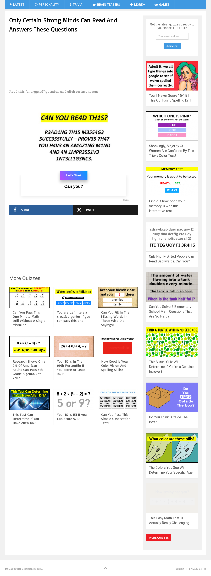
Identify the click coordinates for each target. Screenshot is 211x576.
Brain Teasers (106, 4)
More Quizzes (159, 537)
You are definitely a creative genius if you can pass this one (73, 316)
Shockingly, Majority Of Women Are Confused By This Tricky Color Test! (171, 151)
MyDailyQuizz (13, 568)
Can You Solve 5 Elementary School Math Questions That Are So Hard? (170, 311)
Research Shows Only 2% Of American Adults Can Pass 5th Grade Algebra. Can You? (29, 369)
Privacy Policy (197, 568)
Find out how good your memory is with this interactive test (167, 206)
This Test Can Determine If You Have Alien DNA (26, 418)
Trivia (76, 4)
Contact (179, 568)
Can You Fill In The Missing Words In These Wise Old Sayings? (115, 318)
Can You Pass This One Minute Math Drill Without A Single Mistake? (29, 318)
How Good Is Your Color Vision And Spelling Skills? (114, 365)
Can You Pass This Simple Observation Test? (116, 418)
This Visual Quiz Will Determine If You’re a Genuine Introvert (171, 367)
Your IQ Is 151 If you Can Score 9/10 (72, 416)
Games (161, 4)
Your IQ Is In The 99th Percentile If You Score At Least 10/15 (71, 367)
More (136, 4)
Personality (47, 4)
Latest (17, 4)
